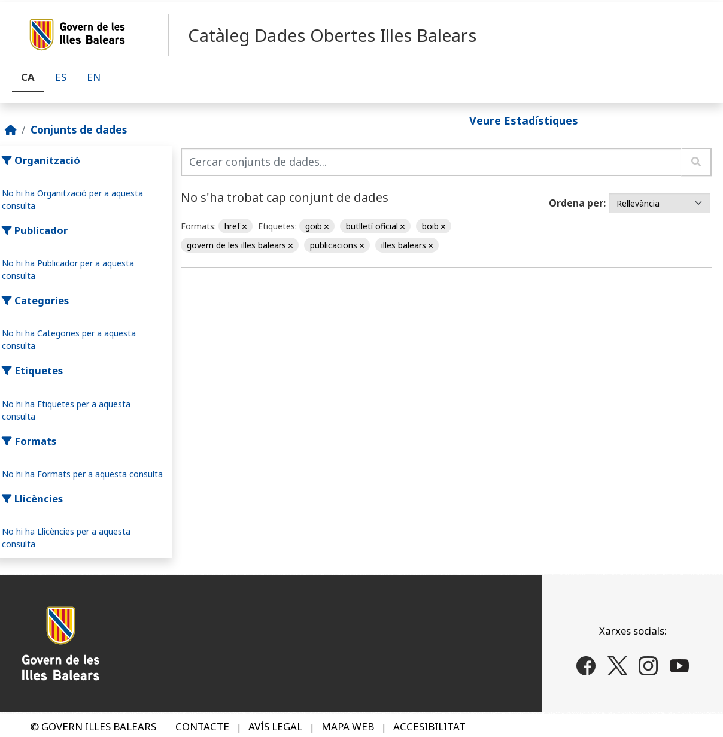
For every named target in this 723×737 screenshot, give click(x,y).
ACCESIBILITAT (429, 726)
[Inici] (11, 129)
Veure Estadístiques (523, 120)
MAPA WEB (347, 726)
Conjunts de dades (79, 129)
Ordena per (576, 203)
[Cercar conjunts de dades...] (431, 162)
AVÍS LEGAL (275, 726)
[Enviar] (696, 162)
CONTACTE (202, 726)
